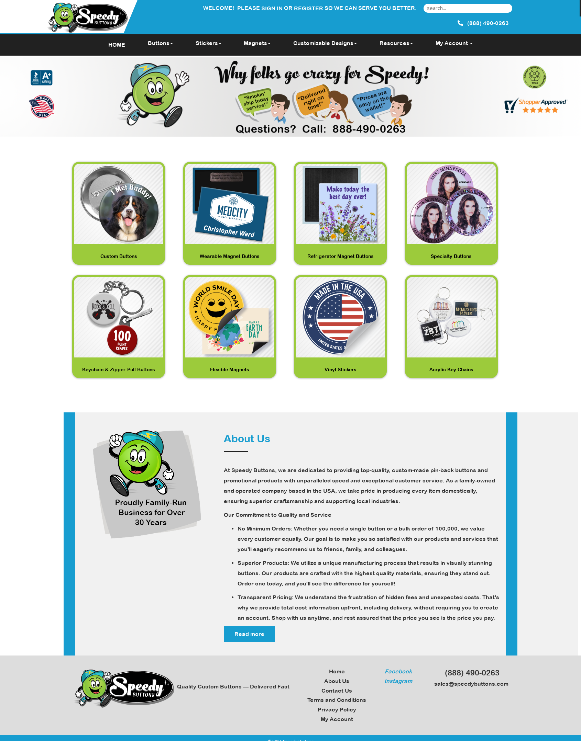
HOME (116, 45)
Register (308, 8)
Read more (249, 634)
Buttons (160, 43)
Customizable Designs (325, 43)
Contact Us (336, 690)
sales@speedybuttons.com (469, 684)
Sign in (272, 8)
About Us (336, 681)
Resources (396, 43)
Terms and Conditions (336, 700)
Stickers (208, 43)
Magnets (257, 43)
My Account (337, 719)
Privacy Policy (337, 709)
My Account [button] (454, 43)
